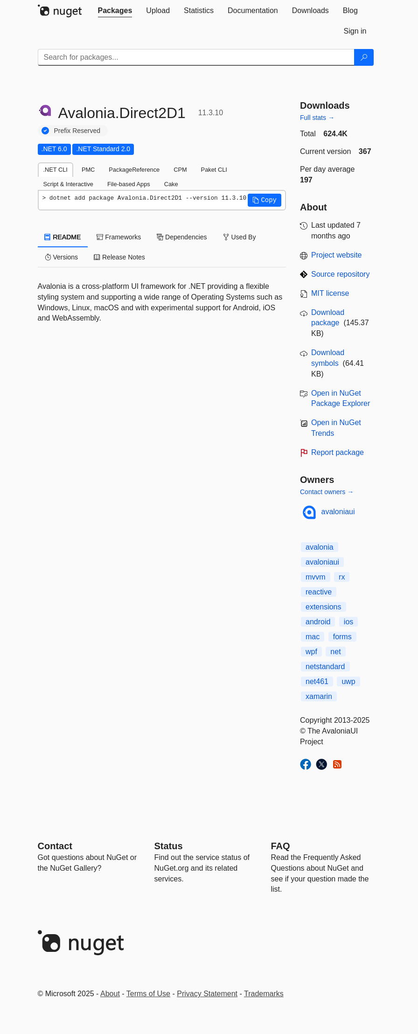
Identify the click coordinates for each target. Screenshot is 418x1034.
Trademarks (264, 994)
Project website (336, 255)
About (110, 994)
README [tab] (63, 237)
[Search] (364, 57)
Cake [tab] (171, 184)
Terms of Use (148, 994)
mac (313, 637)
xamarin (319, 696)
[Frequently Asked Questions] (280, 846)
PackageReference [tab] (134, 169)
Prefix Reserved (77, 130)
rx (342, 577)
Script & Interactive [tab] (68, 184)
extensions (323, 607)
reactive (319, 592)
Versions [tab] (61, 257)
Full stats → (317, 117)
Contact (55, 846)
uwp (348, 681)
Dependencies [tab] (182, 237)
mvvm (316, 577)
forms (342, 637)
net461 (317, 681)
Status (168, 846)
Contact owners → (327, 492)
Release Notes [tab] (119, 257)
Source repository (340, 274)
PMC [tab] (88, 169)
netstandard (325, 667)
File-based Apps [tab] (128, 184)
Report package (337, 452)
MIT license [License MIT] (330, 293)
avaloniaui (338, 512)
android (318, 622)
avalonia (320, 547)
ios (348, 622)
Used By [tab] (239, 237)
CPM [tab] (180, 169)
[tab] (115, 10)
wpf (311, 652)
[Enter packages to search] (196, 57)
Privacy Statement (207, 994)
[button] (264, 200)
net (335, 652)
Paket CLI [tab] (214, 169)
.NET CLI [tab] (55, 169)
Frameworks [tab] (119, 237)
